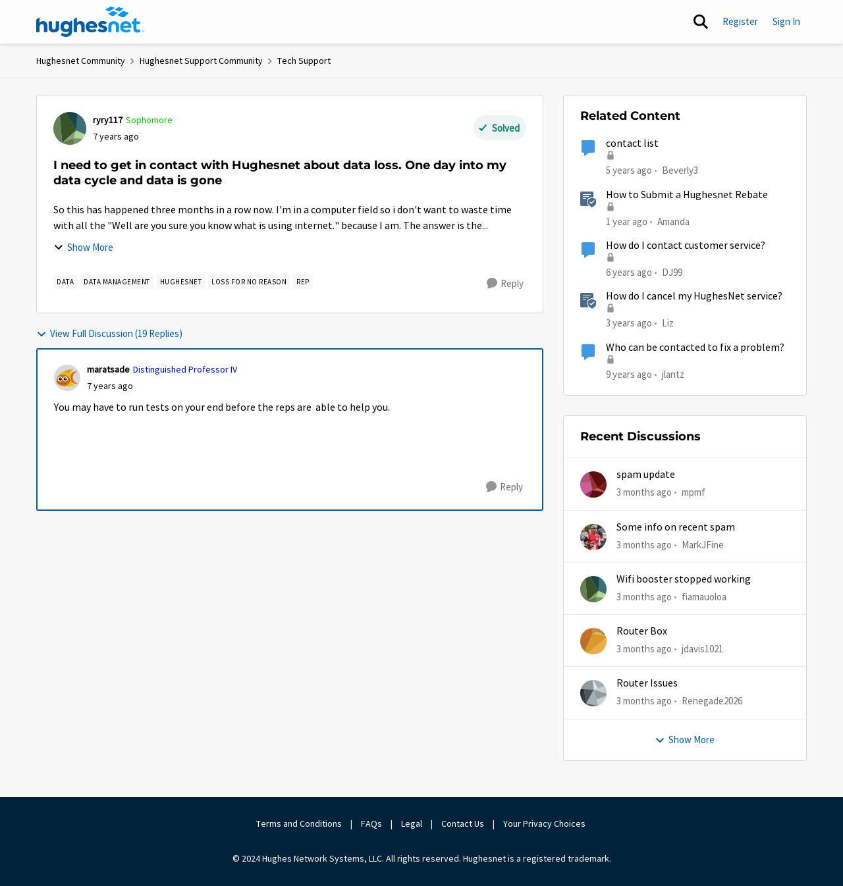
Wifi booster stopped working (683, 579)
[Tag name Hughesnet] (181, 281)
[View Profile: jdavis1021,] (593, 641)
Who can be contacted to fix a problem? (695, 347)
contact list (632, 143)
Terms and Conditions (299, 823)
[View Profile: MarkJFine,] (593, 537)
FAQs (371, 823)
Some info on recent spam (675, 527)
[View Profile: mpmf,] (593, 484)
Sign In (786, 21)
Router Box (641, 631)
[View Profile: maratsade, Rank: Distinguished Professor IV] (67, 378)
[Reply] (505, 283)
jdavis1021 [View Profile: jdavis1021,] (702, 648)
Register (740, 21)
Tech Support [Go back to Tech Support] (304, 60)
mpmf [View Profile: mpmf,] (693, 492)
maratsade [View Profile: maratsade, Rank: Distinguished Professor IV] (108, 369)
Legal (411, 823)
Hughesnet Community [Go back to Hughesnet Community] (80, 60)
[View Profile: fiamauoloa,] (593, 589)
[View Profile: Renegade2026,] (593, 693)
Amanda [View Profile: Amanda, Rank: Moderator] (673, 221)
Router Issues (647, 683)
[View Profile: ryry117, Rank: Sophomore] (69, 128)
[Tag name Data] (65, 281)
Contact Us (462, 823)
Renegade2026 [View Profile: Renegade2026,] (712, 700)
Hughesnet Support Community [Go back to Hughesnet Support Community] (201, 60)
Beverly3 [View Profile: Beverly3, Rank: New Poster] (680, 170)
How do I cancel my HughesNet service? (694, 296)
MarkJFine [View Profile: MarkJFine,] (703, 544)
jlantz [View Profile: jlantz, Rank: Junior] (673, 373)
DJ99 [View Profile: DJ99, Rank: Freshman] (672, 272)
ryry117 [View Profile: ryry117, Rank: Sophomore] (107, 120)
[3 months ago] (644, 492)
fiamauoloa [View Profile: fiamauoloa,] (704, 596)
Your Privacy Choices (545, 823)
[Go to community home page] (90, 22)
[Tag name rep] (303, 281)
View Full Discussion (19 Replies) (109, 333)
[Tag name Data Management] (116, 281)
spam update (645, 474)
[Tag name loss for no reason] (249, 281)
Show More (83, 247)
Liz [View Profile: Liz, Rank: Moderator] (668, 323)
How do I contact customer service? (685, 245)
